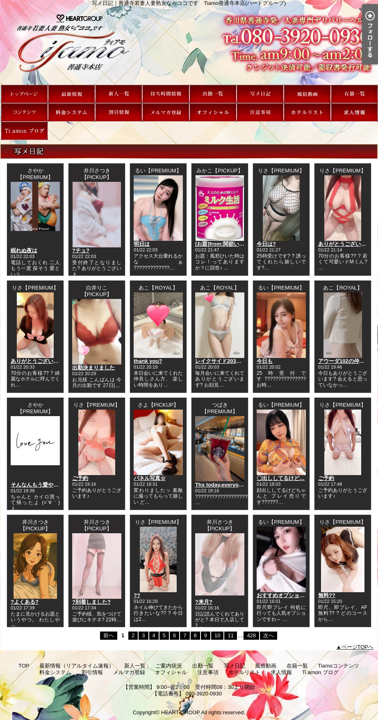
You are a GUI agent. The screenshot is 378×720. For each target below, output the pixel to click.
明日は (142, 244)
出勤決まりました (93, 368)
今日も (265, 361)
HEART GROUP (180, 712)
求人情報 (354, 112)
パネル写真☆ (150, 478)
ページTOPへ (358, 647)
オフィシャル (213, 112)
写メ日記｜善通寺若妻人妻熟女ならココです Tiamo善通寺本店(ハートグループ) (189, 45)
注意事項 (260, 112)
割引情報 (118, 112)
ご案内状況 (165, 94)
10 (217, 635)
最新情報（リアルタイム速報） (71, 94)
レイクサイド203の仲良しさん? (233, 361)
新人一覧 (118, 94)
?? (137, 595)
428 (251, 635)
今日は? (266, 244)
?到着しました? (91, 602)
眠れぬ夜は (24, 250)
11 (230, 635)
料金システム (71, 112)
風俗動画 (307, 94)
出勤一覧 (213, 94)
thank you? (148, 361)
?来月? (203, 602)
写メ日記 (260, 94)
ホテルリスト (307, 112)
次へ (268, 635)
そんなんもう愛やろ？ (37, 485)
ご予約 (80, 478)
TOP (24, 94)
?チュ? (80, 250)
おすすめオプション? (282, 595)
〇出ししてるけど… (281, 478)
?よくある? (25, 602)
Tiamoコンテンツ (24, 112)
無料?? (326, 595)
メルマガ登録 (165, 112)
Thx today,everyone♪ (221, 485)
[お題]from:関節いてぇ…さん (230, 244)
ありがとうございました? (42, 361)
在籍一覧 (354, 94)
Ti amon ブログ (24, 131)
